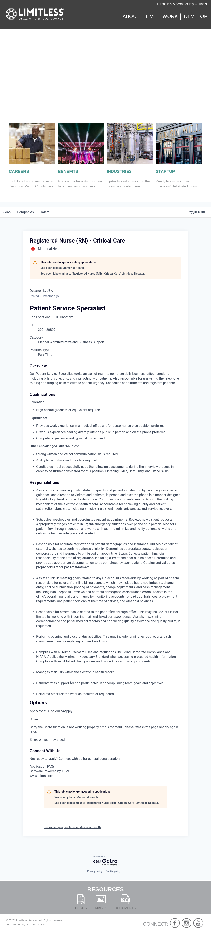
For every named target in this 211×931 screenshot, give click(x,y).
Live (151, 16)
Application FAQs (42, 766)
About (131, 16)
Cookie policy (113, 871)
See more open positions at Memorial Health (72, 827)
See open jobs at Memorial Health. (62, 267)
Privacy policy (94, 871)
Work (170, 16)
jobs (7, 212)
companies (25, 212)
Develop (195, 16)
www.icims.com (41, 776)
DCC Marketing (35, 924)
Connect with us (70, 759)
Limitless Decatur (27, 920)
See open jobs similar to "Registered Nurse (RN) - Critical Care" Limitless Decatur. (92, 273)
